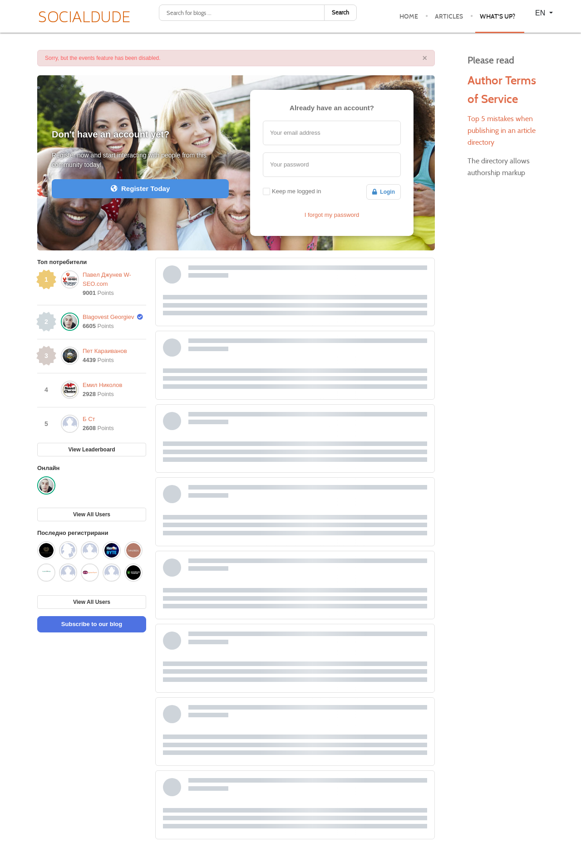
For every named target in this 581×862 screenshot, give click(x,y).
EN (541, 13)
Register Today (140, 188)
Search (340, 12)
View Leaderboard (91, 449)
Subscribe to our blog (91, 624)
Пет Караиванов (105, 351)
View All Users (91, 514)
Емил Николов (102, 385)
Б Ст (89, 419)
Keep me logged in (296, 191)
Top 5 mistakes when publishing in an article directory (502, 130)
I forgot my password (332, 214)
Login (383, 192)
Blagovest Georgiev (108, 316)
